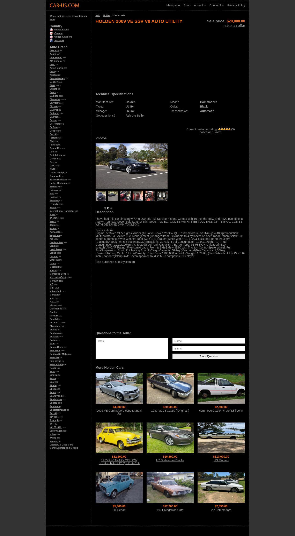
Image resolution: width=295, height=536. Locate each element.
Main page (173, 5)
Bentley (54, 82)
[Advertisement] (170, 56)
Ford (52, 144)
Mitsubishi (55, 291)
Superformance (58, 410)
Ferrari (53, 137)
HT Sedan (119, 510)
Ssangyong (56, 396)
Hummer (54, 200)
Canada (56, 33)
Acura (53, 54)
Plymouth (55, 326)
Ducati (53, 134)
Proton (53, 340)
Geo (52, 162)
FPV (52, 151)
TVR (52, 424)
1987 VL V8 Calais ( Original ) (170, 410)
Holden (53, 186)
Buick (53, 92)
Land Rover (56, 249)
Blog (52, 19)
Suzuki (53, 413)
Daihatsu (54, 113)
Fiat (52, 141)
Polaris (53, 329)
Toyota (53, 417)
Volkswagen (56, 430)
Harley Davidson (58, 179)
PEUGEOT (55, 322)
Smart (53, 392)
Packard (54, 315)
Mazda (53, 270)
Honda (53, 190)
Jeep (52, 225)
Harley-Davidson (59, 183)
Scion (53, 378)
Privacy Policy (236, 5)
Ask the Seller (135, 115)
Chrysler (54, 103)
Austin (53, 75)
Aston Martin (57, 68)
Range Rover (57, 347)
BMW (53, 85)
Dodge (53, 130)
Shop (187, 5)
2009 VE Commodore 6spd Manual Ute (119, 412)
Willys (53, 437)
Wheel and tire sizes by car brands (68, 16)
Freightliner (56, 155)
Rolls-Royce (56, 364)
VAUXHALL (56, 427)
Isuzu (53, 214)
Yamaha (54, 441)
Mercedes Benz (58, 274)
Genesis (54, 158)
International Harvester (62, 211)
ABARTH (54, 50)
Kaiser (53, 228)
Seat (52, 382)
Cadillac (54, 96)
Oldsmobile (56, 308)
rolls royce (55, 361)
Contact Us (216, 5)
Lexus (53, 253)
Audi (52, 71)
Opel (52, 312)
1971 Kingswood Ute (170, 510)
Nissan (53, 305)
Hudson (54, 197)
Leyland (54, 256)
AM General (56, 61)
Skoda (53, 389)
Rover (53, 368)
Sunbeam (55, 406)
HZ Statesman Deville (170, 460)
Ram (52, 343)
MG (51, 284)
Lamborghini (57, 242)
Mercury (54, 280)
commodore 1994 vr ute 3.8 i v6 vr (221, 410)
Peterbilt (54, 319)
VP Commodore (221, 510)
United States (59, 29)
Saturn (53, 375)
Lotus (53, 263)
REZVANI (54, 357)
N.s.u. (53, 301)
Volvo (53, 434)
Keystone (55, 235)
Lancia (53, 246)
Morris (53, 298)
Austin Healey (57, 78)
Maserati (54, 267)
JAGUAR (54, 218)
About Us (200, 5)
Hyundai (54, 204)
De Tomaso (56, 124)
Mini (52, 287)
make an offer (234, 26)
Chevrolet (55, 99)
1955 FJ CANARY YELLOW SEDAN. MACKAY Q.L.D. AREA (119, 462)
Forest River (56, 148)
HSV (52, 193)
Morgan (54, 294)
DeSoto (54, 127)
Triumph (54, 420)
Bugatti (54, 89)
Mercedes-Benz (58, 277)
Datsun (53, 120)
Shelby (53, 385)
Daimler (54, 117)
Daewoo (54, 110)
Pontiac (54, 333)
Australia (57, 40)
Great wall (55, 176)
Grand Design (57, 172)
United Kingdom (61, 37)
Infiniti (53, 207)
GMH (52, 169)
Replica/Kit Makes (59, 354)
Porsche (54, 336)
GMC (52, 165)
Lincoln (54, 260)
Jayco (53, 221)
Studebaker (56, 399)
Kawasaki (55, 232)
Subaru (54, 403)
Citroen (54, 106)
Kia (51, 239)
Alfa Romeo (56, 57)
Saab (52, 371)
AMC (52, 64)
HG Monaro (221, 460)
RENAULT (55, 350)
